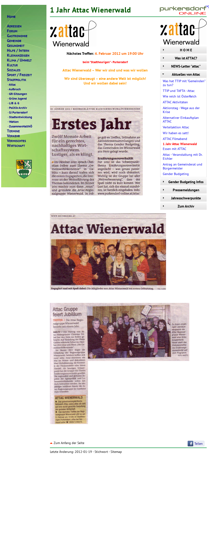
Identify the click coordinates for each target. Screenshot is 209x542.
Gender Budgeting (176, 174)
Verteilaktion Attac (176, 127)
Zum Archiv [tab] (177, 206)
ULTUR (12, 65)
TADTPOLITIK (16, 79)
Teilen (198, 443)
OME (11, 16)
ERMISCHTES (16, 140)
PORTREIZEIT (19, 74)
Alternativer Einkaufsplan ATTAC (181, 120)
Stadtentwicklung (19, 117)
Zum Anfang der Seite (67, 443)
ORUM (12, 31)
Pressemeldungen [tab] (180, 190)
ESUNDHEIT (15, 45)
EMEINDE (14, 40)
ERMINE (13, 131)
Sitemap (116, 452)
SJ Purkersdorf (17, 112)
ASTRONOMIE (17, 35)
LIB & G (13, 103)
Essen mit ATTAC (174, 149)
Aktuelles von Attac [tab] (180, 74)
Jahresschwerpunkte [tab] (181, 198)
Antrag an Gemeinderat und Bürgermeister (182, 166)
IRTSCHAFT (16, 145)
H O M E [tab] (176, 50)
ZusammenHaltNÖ (19, 126)
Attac (11, 84)
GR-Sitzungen (17, 94)
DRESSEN (14, 26)
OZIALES (13, 70)
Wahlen (13, 122)
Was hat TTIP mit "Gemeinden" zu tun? (184, 83)
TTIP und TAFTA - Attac (179, 91)
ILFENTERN (18, 50)
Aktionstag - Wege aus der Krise (181, 110)
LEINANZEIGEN (18, 55)
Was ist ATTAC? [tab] (179, 58)
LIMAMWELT (19, 60)
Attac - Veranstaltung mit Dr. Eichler (182, 157)
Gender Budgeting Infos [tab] (182, 182)
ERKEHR (13, 135)
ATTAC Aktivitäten (175, 102)
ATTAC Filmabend (175, 139)
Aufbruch (14, 89)
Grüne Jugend (17, 98)
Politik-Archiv (17, 108)
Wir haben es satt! (176, 133)
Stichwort (101, 452)
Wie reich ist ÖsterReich (179, 96)
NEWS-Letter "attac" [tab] (181, 66)
